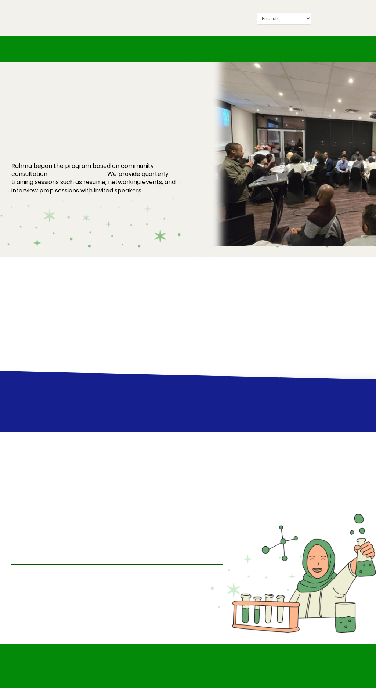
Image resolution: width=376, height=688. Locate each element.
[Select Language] (284, 18)
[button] (297, 49)
